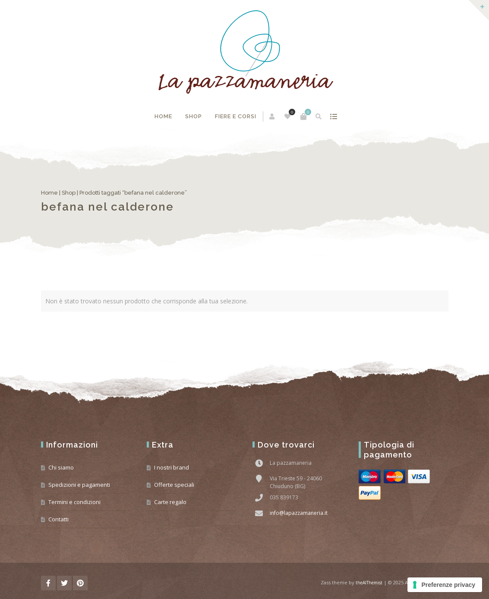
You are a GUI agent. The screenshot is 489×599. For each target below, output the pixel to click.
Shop (193, 116)
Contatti (58, 519)
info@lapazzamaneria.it (299, 513)
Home (163, 116)
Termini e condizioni (74, 502)
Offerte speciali (174, 485)
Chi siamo (61, 467)
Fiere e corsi (235, 116)
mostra (333, 116)
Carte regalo (170, 502)
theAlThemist (369, 583)
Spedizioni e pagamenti (79, 485)
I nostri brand (171, 467)
